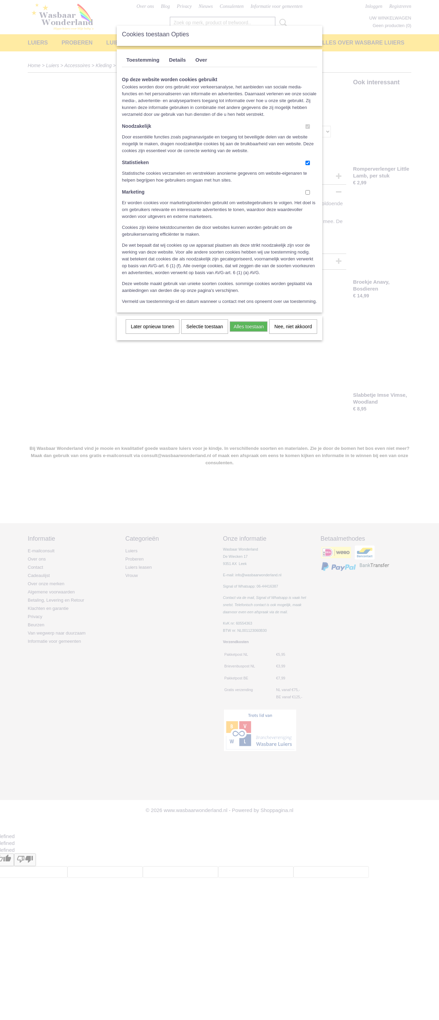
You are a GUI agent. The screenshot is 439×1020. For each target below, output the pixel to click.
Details (177, 60)
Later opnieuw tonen (152, 326)
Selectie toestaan (204, 326)
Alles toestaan (249, 326)
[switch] (307, 126)
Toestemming (142, 60)
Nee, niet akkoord (293, 326)
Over (201, 60)
